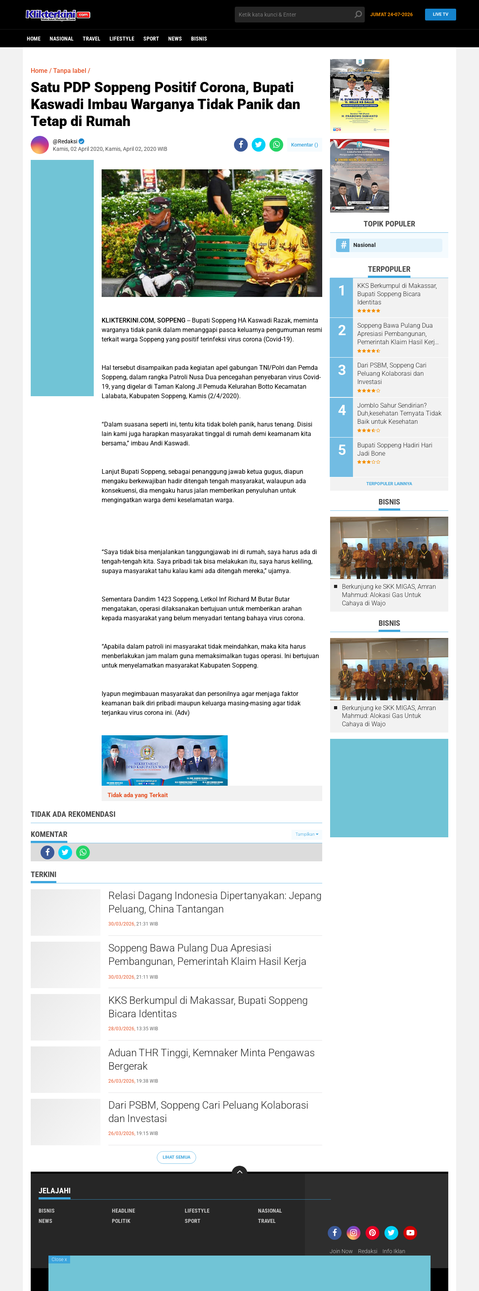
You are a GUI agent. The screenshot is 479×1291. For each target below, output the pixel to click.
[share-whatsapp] (276, 145)
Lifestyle (122, 38)
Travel (91, 38)
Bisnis (199, 38)
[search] (300, 14)
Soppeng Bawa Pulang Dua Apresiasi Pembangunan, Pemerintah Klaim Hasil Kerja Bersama (207, 961)
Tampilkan (306, 834)
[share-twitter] (258, 145)
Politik (121, 1221)
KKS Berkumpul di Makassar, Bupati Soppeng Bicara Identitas (208, 1007)
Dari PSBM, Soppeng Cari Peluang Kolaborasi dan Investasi (208, 1111)
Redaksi (367, 1251)
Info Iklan (393, 1251)
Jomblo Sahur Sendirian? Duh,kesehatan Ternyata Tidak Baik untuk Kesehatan (400, 413)
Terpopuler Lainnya (389, 483)
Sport (151, 38)
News (175, 38)
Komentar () (304, 145)
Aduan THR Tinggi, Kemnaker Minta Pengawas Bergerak (211, 1059)
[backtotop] (239, 1174)
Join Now (341, 1251)
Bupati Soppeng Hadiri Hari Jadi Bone (395, 449)
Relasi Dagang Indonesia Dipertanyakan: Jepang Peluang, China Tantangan (214, 902)
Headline (123, 1211)
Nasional (62, 38)
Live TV (438, 14)
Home (34, 38)
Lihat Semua (176, 1157)
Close (59, 1259)
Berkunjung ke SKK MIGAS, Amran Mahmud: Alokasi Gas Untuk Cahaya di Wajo (389, 594)
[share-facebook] (241, 145)
